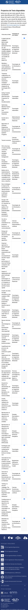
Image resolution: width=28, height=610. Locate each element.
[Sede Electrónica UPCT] (4, 537)
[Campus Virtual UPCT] (10, 538)
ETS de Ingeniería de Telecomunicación (14, 559)
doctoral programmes (13, 25)
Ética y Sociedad (6, 589)
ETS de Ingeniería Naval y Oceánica (13, 555)
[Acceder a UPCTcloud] (25, 538)
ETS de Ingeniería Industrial (11, 551)
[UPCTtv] (18, 538)
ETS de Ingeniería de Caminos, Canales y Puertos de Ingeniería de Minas (14, 568)
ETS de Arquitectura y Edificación (12, 572)
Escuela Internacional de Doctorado (13, 581)
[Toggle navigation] (1, 2)
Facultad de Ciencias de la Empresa (13, 564)
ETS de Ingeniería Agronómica (11, 547)
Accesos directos (6, 596)
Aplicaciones (5, 585)
